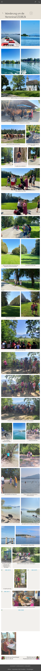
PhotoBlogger (29, 669)
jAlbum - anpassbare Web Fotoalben (17, 669)
